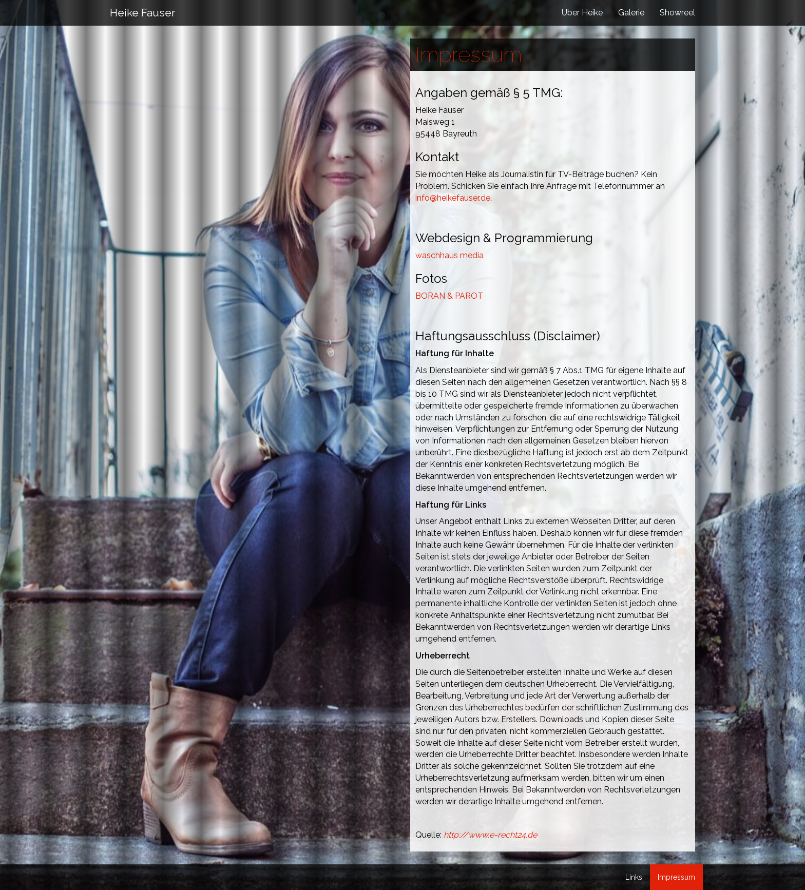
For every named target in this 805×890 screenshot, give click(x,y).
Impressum (676, 877)
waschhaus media (449, 255)
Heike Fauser (143, 12)
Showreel (677, 12)
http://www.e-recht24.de (490, 835)
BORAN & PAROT (449, 296)
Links (633, 877)
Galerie (631, 12)
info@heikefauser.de (452, 198)
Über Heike (582, 12)
